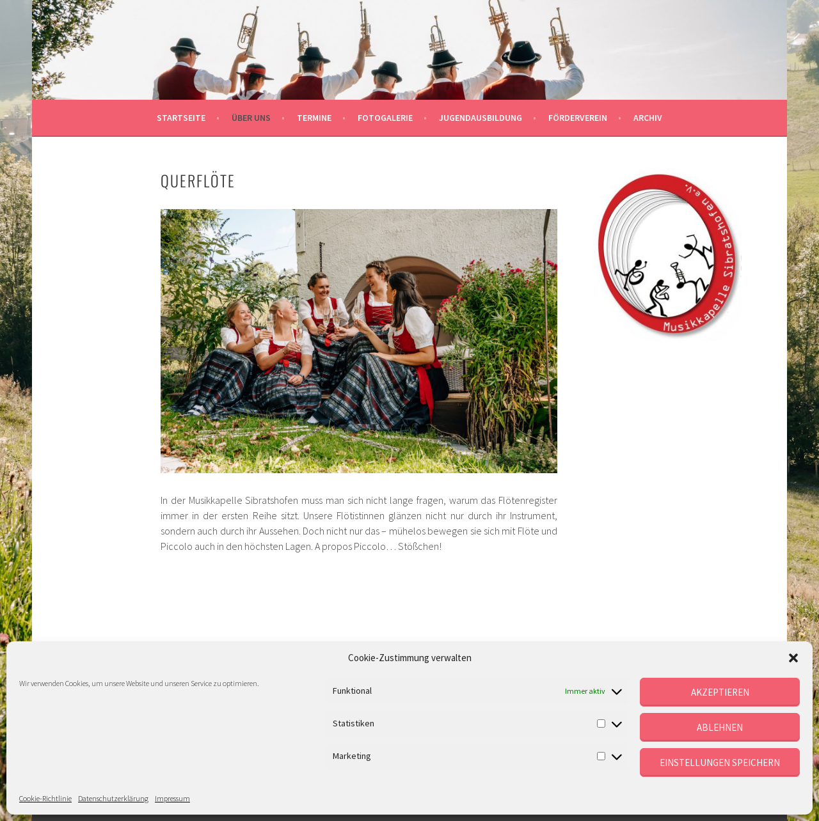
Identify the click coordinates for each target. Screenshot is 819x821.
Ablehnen (720, 727)
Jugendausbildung (480, 117)
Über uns (251, 117)
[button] (793, 658)
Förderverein (577, 117)
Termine (314, 117)
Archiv (647, 117)
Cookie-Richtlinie (45, 798)
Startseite (181, 117)
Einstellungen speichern (720, 762)
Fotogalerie (385, 117)
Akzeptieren (720, 692)
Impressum (172, 798)
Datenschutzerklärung (113, 798)
